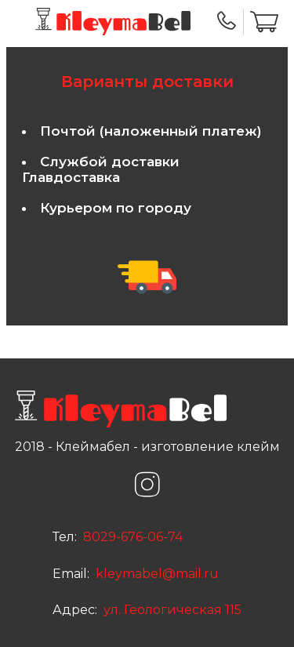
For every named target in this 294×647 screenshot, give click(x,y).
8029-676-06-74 (131, 536)
